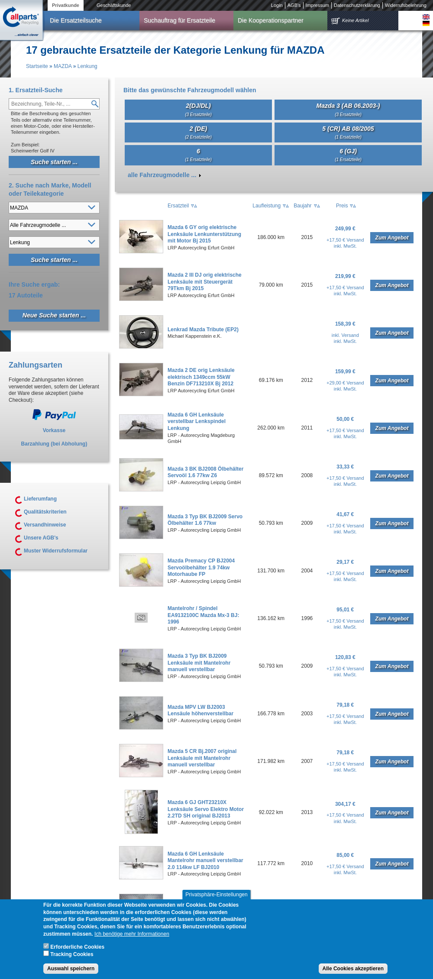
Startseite (37, 66)
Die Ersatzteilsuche (76, 20)
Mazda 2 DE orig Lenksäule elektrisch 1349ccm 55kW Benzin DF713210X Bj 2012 (201, 377)
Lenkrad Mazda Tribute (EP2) (203, 329)
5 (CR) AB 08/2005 (348, 132)
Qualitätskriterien (45, 512)
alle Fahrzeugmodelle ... (162, 174)
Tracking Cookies (71, 960)
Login (277, 5)
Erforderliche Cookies (77, 953)
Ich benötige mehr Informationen (131, 940)
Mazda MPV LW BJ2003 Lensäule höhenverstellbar (200, 710)
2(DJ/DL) (198, 109)
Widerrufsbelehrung (406, 5)
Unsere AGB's (41, 538)
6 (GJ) (348, 155)
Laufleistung (266, 206)
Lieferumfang (40, 499)
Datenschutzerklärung (357, 5)
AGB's (294, 5)
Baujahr (302, 206)
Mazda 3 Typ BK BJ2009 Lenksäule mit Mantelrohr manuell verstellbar (199, 662)
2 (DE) (198, 132)
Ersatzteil (178, 206)
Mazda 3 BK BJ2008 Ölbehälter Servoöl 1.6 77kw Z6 (205, 472)
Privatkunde (65, 5)
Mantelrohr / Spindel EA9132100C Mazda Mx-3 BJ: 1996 (203, 615)
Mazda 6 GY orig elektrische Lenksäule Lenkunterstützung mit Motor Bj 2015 (204, 234)
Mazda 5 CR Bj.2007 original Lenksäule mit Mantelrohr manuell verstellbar (202, 758)
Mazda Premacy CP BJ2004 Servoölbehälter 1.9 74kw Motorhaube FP (201, 567)
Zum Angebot (392, 238)
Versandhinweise (45, 525)
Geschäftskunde (114, 5)
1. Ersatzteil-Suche (36, 90)
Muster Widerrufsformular (55, 551)
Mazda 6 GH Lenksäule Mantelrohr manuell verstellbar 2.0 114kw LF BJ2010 (205, 860)
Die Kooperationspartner (271, 20)
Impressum (317, 5)
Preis (342, 206)
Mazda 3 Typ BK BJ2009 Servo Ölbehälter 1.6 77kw (205, 520)
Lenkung (87, 66)
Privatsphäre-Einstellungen (216, 900)
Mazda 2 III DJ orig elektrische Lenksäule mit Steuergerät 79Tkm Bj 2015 (205, 281)
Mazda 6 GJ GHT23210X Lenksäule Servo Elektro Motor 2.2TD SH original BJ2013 (206, 809)
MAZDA (62, 66)
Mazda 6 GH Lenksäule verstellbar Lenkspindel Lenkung (197, 421)
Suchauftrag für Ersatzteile (179, 20)
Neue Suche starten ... (54, 315)
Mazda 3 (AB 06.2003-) (348, 109)
